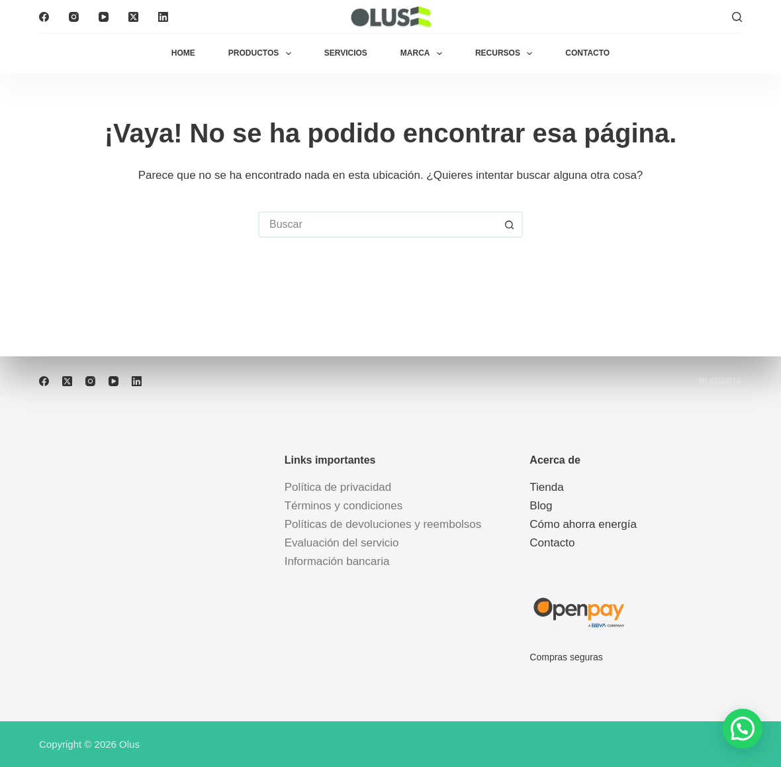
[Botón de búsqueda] (509, 224)
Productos (262, 54)
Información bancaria (337, 561)
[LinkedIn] (163, 17)
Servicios (345, 53)
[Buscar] (737, 17)
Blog (540, 505)
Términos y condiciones (344, 505)
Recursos (506, 54)
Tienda (546, 487)
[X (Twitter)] (133, 17)
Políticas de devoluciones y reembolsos (383, 524)
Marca (423, 54)
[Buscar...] (377, 224)
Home (183, 53)
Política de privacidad (338, 487)
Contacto (587, 53)
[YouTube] (104, 17)
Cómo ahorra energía (583, 524)
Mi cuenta (720, 380)
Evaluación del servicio (342, 543)
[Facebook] (44, 17)
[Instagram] (74, 17)
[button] (742, 728)
